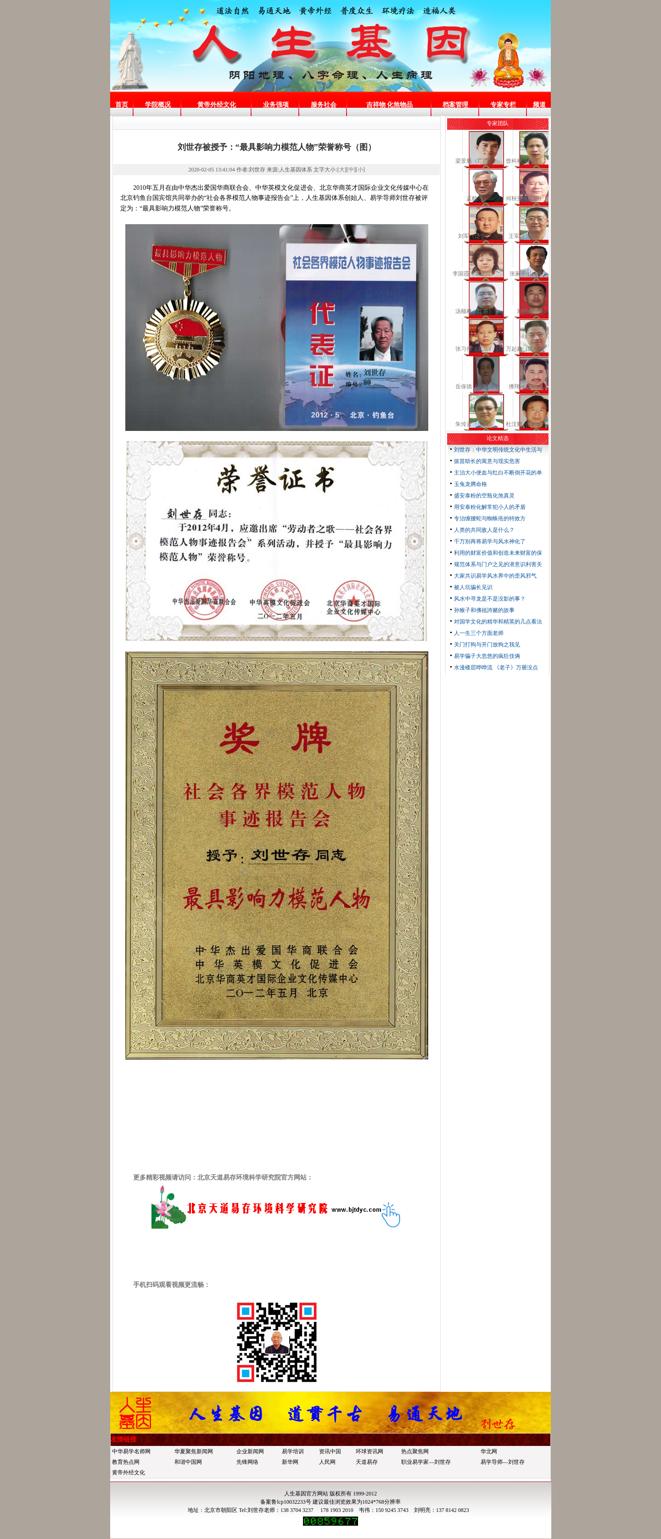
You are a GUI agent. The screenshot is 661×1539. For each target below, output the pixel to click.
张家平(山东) (525, 273)
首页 (121, 104)
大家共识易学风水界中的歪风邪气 (495, 576)
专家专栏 (503, 104)
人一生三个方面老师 (479, 633)
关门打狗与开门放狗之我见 (487, 644)
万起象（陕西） (525, 349)
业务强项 (276, 104)
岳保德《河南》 (474, 386)
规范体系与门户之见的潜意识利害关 (498, 564)
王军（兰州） (525, 236)
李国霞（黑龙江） (475, 273)
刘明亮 (525, 311)
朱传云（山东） (474, 424)
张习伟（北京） (474, 349)
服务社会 (323, 104)
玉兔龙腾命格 (470, 484)
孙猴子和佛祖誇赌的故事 (484, 610)
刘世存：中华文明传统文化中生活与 (498, 450)
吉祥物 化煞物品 (389, 104)
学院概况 (158, 104)
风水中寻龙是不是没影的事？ (490, 599)
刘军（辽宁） (474, 236)
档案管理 (455, 104)
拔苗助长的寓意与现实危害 (487, 461)
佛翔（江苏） (525, 386)
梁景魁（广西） (474, 161)
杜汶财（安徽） (525, 424)
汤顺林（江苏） (474, 311)
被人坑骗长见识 (473, 587)
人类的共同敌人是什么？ (484, 530)
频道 (539, 104)
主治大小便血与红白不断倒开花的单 (498, 472)
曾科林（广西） (525, 161)
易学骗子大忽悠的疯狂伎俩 (487, 656)
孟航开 (474, 198)
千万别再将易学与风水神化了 (490, 541)
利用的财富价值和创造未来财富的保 (498, 553)
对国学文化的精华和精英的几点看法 (498, 621)
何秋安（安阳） (525, 198)
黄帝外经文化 (216, 104)
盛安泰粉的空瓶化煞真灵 (484, 495)
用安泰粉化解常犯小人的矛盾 (490, 507)
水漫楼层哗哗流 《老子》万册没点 (496, 667)
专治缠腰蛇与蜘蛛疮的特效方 (490, 518)
